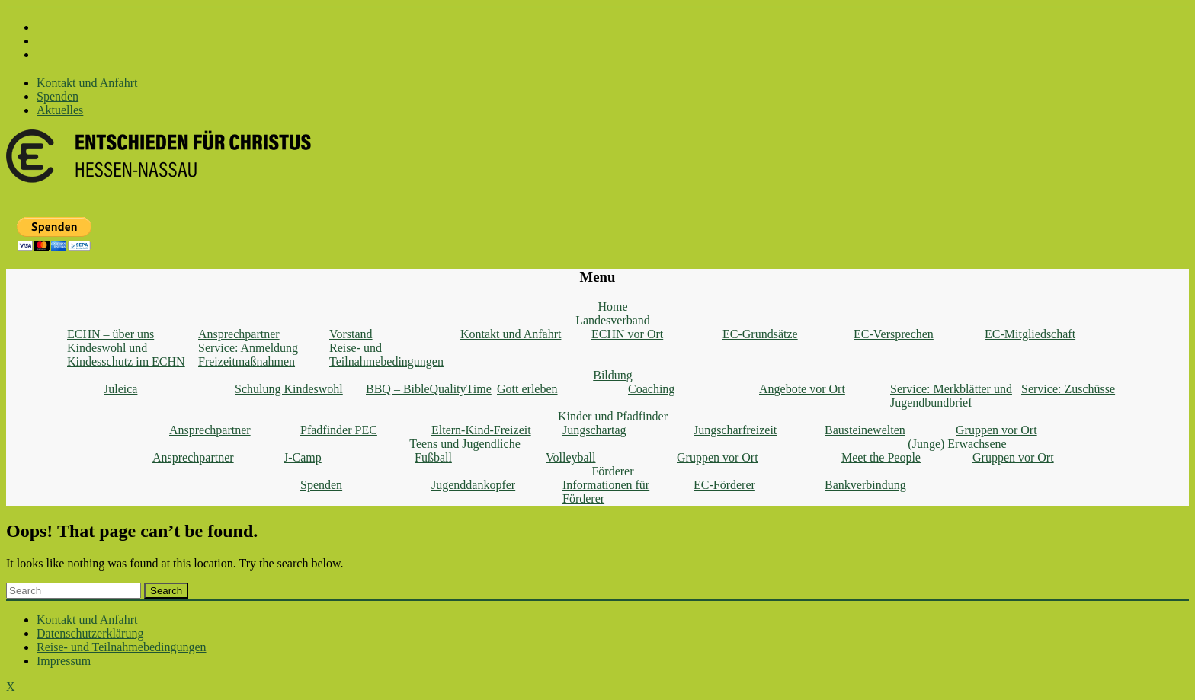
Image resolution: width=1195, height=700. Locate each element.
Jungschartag (594, 430)
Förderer (612, 471)
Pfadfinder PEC (338, 430)
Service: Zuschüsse (1068, 388)
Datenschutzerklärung (90, 633)
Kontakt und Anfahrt (87, 82)
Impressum (64, 660)
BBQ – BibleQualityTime (429, 388)
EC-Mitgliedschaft (1030, 334)
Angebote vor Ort (802, 388)
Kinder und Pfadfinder (613, 416)
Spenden (57, 96)
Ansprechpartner (239, 334)
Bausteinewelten (865, 430)
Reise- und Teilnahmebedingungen (386, 354)
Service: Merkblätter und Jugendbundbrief (951, 395)
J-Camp (303, 457)
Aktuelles (60, 110)
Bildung (613, 375)
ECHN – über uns (110, 334)
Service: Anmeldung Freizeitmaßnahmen (248, 354)
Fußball (433, 457)
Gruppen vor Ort (996, 430)
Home (612, 306)
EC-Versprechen (894, 334)
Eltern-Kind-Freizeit (481, 430)
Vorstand (351, 334)
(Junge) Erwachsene (957, 443)
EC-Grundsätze (760, 334)
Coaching (651, 388)
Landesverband (612, 320)
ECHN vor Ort (627, 334)
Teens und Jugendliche (465, 443)
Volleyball (570, 457)
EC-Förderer (724, 484)
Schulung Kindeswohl (289, 388)
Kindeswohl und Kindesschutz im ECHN (126, 354)
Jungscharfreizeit (735, 430)
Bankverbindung (865, 484)
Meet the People (881, 457)
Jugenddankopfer (473, 484)
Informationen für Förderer (605, 491)
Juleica (120, 388)
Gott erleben (527, 388)
